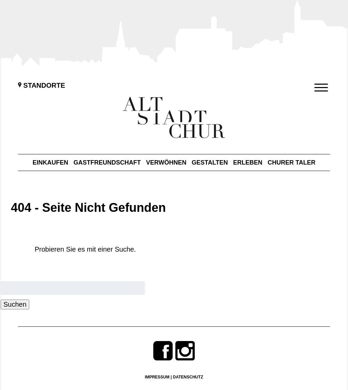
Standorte (41, 85)
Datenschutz (188, 377)
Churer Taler (292, 162)
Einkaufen (50, 162)
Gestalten (210, 162)
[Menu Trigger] (321, 87)
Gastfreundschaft (107, 162)
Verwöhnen (166, 162)
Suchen (15, 304)
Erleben (247, 162)
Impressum (157, 377)
